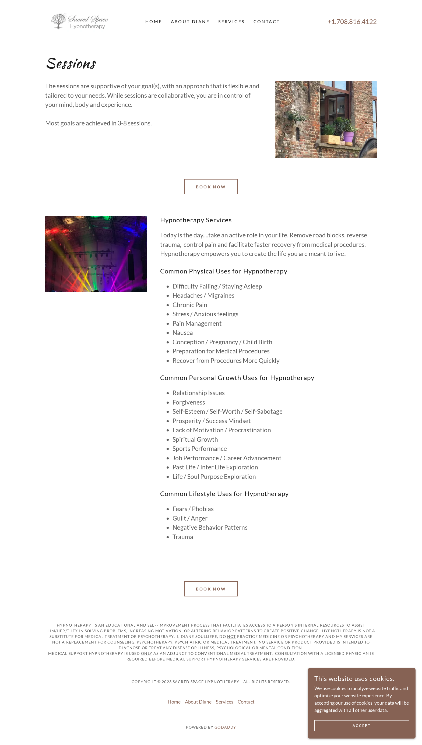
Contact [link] (267, 21)
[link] (81, 21)
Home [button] (174, 702)
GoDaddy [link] (225, 727)
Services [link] (231, 21)
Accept (361, 725)
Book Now (211, 186)
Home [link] (153, 21)
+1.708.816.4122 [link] (352, 21)
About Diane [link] (190, 21)
